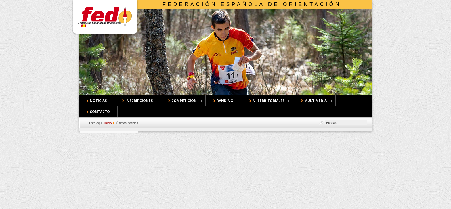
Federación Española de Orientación (252, 4)
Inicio (108, 123)
